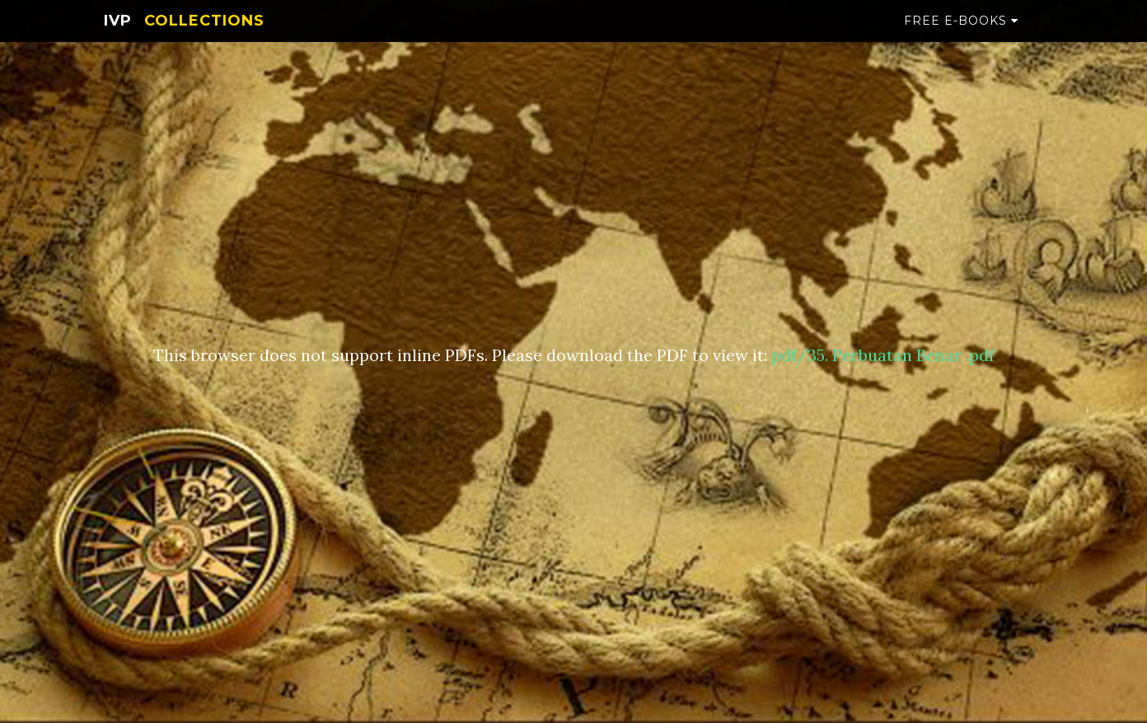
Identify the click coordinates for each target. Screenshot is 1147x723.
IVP (118, 37)
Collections (204, 37)
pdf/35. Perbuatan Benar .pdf (883, 355)
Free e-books (961, 37)
